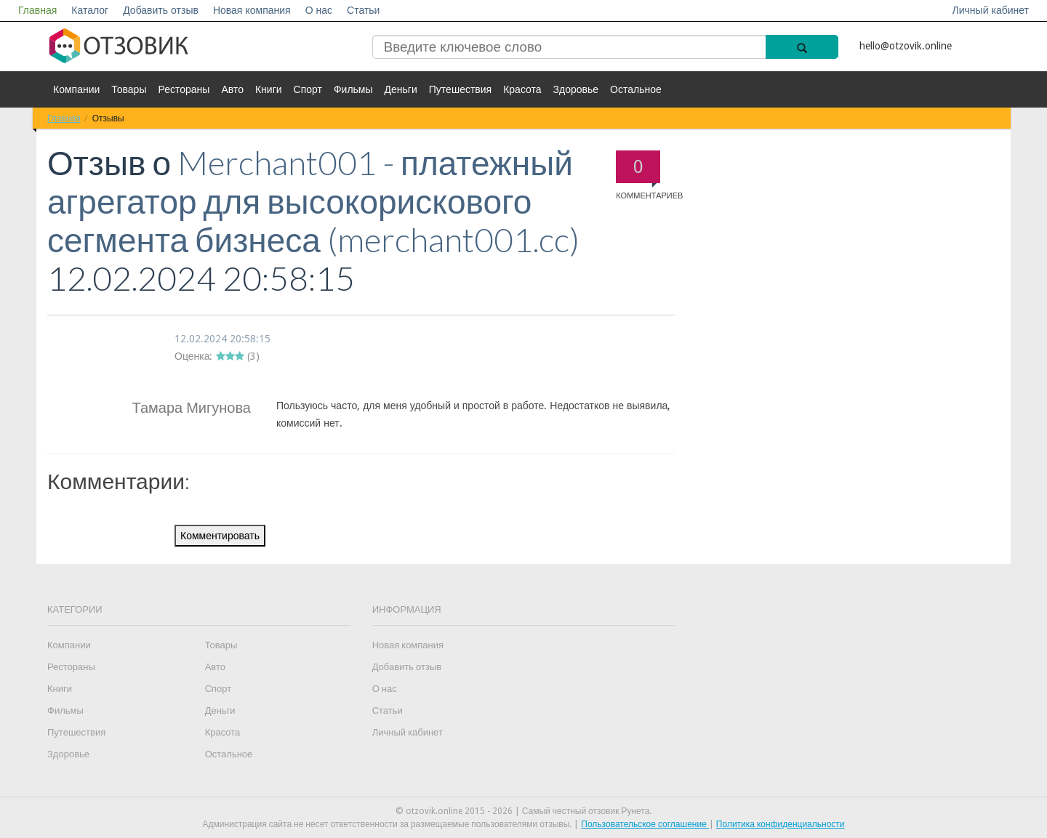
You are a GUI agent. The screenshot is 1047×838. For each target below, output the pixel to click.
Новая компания (252, 10)
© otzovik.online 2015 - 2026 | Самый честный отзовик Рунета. (524, 811)
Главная (37, 10)
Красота (522, 89)
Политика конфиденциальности (780, 824)
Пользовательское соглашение (645, 824)
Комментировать (220, 535)
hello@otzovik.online (905, 46)
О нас (318, 10)
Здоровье (576, 89)
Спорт (308, 89)
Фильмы (353, 89)
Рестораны (183, 89)
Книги (268, 89)
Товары (128, 89)
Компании (76, 89)
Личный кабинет (990, 10)
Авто (232, 89)
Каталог (89, 10)
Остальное (636, 89)
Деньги (401, 89)
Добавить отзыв (160, 10)
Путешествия (460, 89)
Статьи (363, 10)
